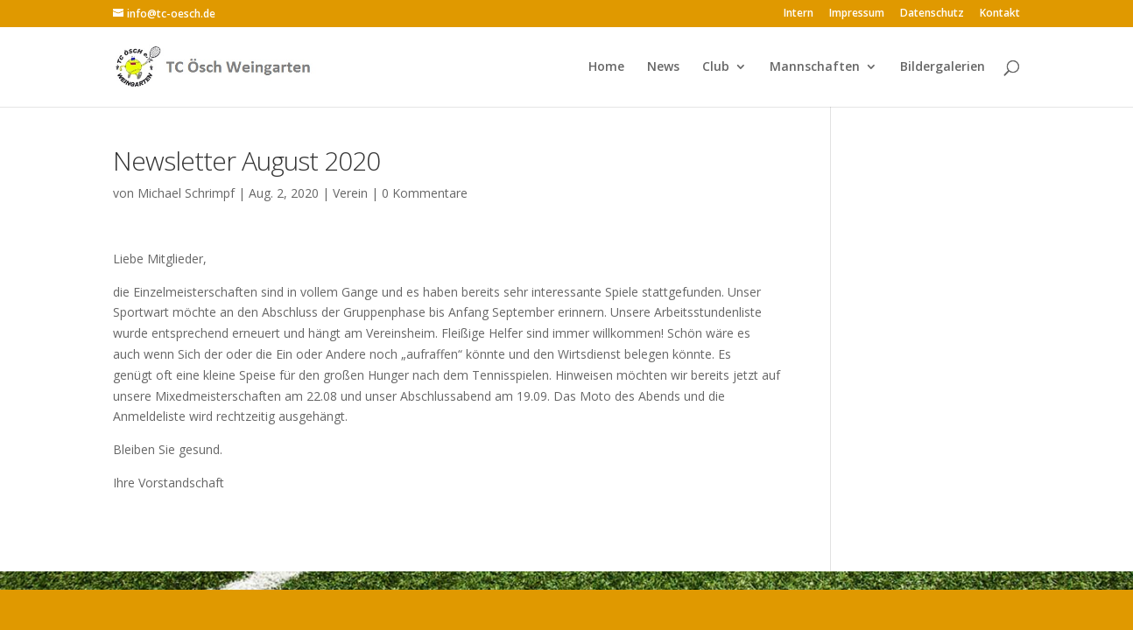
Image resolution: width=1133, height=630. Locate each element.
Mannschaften (815, 67)
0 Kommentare (425, 193)
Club (715, 67)
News (663, 67)
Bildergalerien (942, 67)
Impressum (856, 14)
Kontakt (1000, 14)
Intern (798, 14)
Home (606, 67)
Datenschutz (932, 14)
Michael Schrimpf (186, 193)
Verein (350, 193)
